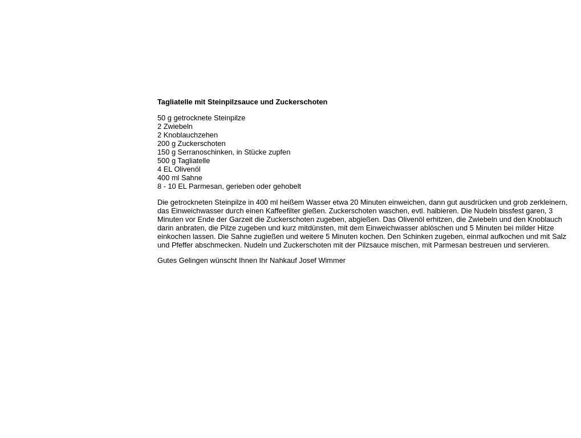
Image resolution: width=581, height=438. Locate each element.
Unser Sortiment (29, 127)
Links (13, 190)
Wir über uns (23, 102)
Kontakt (16, 178)
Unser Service (25, 140)
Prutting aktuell (27, 203)
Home (13, 90)
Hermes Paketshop (32, 152)
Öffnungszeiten (27, 115)
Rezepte (17, 165)
